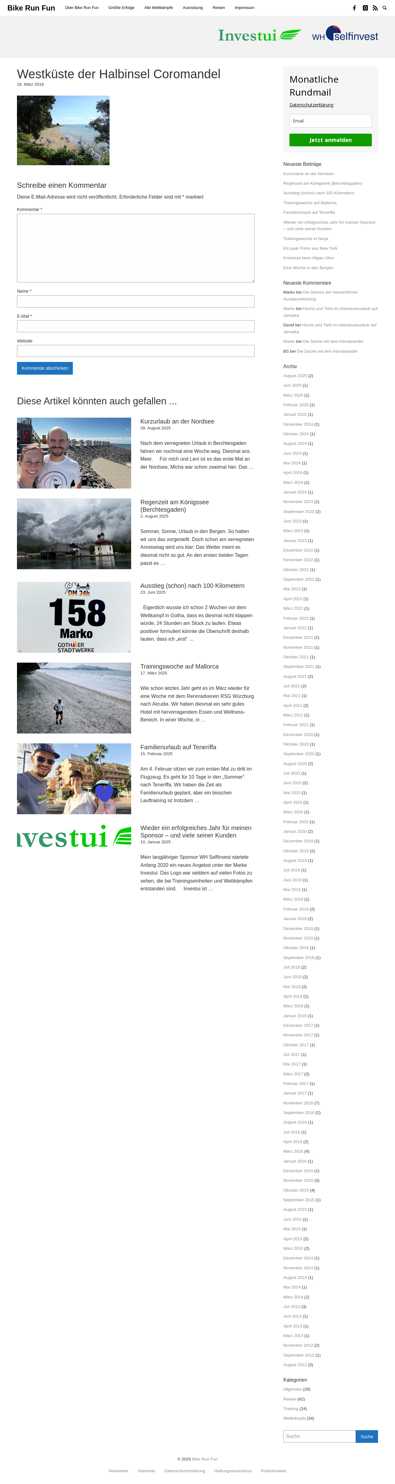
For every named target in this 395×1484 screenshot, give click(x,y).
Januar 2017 (295, 1093)
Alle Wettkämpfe (158, 7)
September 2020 (298, 753)
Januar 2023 (295, 540)
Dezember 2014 (298, 1258)
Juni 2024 (292, 453)
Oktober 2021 (296, 657)
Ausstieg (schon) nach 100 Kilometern (318, 193)
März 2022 (293, 608)
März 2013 (293, 1335)
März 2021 (293, 715)
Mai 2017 (292, 1064)
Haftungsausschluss (233, 1471)
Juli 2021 (291, 686)
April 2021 (292, 705)
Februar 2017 (296, 1083)
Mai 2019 (292, 889)
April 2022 (292, 598)
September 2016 (298, 1112)
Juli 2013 (291, 1306)
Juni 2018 (292, 976)
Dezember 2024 (298, 424)
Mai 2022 (292, 589)
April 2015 (292, 1239)
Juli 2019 (291, 870)
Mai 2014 (292, 1287)
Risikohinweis (273, 1471)
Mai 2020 (292, 792)
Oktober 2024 (296, 434)
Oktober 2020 (296, 744)
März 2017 (293, 1074)
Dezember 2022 (298, 550)
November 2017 (298, 1035)
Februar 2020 (296, 821)
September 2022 (298, 579)
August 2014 (295, 1277)
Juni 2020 (292, 783)
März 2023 (293, 530)
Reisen (219, 7)
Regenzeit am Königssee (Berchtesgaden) (322, 183)
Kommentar (29, 209)
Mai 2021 (292, 695)
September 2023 (298, 511)
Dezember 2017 (298, 1025)
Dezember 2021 (298, 637)
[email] (330, 120)
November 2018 (298, 938)
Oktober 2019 (296, 851)
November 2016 (298, 1103)
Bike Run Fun (205, 1459)
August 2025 (295, 375)
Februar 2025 (296, 404)
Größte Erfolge (122, 7)
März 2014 (293, 1297)
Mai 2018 (292, 986)
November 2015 (298, 1180)
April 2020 (292, 802)
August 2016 (295, 1122)
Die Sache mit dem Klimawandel (333, 341)
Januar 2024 (295, 492)
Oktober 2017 (296, 1045)
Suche (388, 7)
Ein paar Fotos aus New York (310, 248)
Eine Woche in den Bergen (308, 267)
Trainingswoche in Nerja (305, 238)
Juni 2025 (292, 385)
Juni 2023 (292, 521)
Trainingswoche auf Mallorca (310, 202)
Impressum (244, 7)
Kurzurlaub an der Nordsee (308, 173)
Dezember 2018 (298, 928)
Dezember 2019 (298, 841)
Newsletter (118, 1471)
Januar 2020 (295, 831)
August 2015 (295, 1209)
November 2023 (298, 501)
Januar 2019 (295, 918)
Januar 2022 (295, 628)
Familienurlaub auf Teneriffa (309, 212)
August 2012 (295, 1364)
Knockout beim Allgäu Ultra (308, 258)
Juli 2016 (291, 1132)
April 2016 (292, 1141)
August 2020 (295, 763)
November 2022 (298, 559)
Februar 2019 (296, 909)
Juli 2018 (291, 967)
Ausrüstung (193, 7)
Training (290, 1408)
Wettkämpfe (294, 1418)
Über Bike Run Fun (82, 7)
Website (24, 340)
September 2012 (298, 1355)
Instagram (368, 7)
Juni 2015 (292, 1219)
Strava (378, 7)
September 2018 (298, 957)
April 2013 (292, 1326)
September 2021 (298, 666)
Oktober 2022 (296, 569)
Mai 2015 (292, 1229)
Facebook (358, 7)
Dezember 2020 (298, 734)
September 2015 (298, 1200)
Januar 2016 (295, 1161)
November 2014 (298, 1268)
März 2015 (293, 1248)
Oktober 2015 (296, 1190)
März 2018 (293, 1006)
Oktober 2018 (296, 947)
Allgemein (292, 1389)
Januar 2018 (295, 1015)
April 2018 (292, 996)
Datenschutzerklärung (311, 105)
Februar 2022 (296, 618)
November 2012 (298, 1345)
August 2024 (295, 443)
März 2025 (293, 395)
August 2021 (295, 676)
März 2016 (293, 1151)
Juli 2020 (291, 773)
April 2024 (292, 472)
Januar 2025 (295, 414)
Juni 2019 (292, 880)
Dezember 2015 (298, 1170)
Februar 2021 (296, 724)
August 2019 (295, 860)
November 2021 (298, 647)
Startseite (146, 1471)
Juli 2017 (291, 1054)
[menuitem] (82, 7)
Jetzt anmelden (331, 140)
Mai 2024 (292, 463)
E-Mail (24, 316)
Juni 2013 (292, 1316)
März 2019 (293, 899)
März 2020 (293, 812)
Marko (289, 308)
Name (24, 291)
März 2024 (293, 482)
